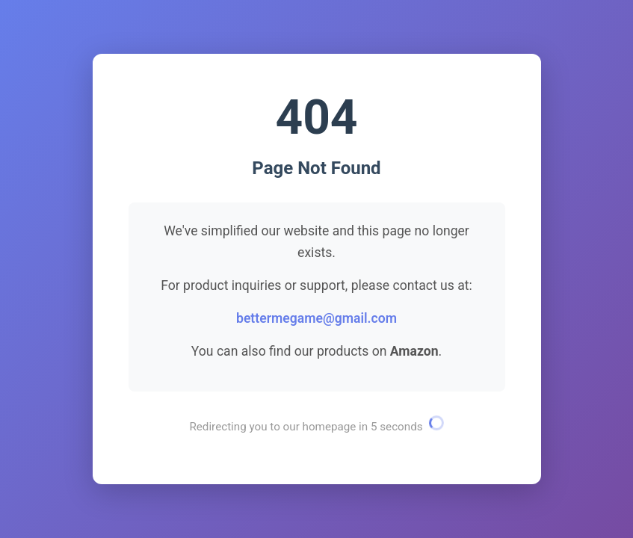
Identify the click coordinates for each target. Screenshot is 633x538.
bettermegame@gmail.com (316, 318)
